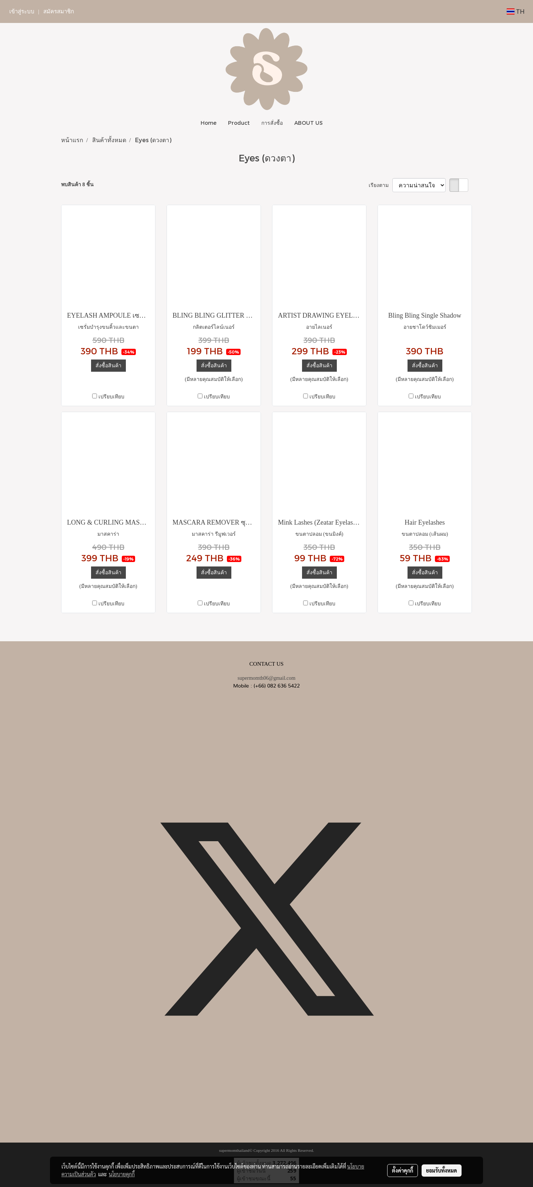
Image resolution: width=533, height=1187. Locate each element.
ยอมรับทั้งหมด (441, 1170)
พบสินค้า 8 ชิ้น (77, 184)
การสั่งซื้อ (272, 123)
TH (515, 11)
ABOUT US (308, 123)
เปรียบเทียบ (111, 396)
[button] (335, 123)
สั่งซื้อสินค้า (108, 365)
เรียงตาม (381, 185)
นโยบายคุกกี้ (122, 1174)
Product (239, 123)
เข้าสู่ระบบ (21, 11)
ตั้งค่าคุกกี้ (402, 1170)
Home (209, 123)
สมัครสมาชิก (58, 11)
